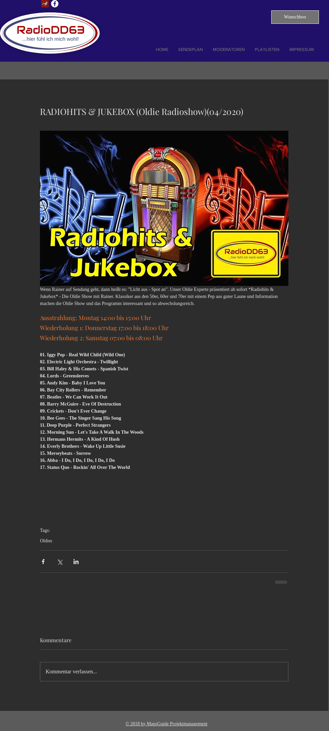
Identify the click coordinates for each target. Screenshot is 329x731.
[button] (295, 17)
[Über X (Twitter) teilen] (59, 561)
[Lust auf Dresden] (45, 3)
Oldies (46, 540)
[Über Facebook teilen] (43, 561)
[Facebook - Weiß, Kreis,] (54, 3)
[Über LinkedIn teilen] (76, 561)
